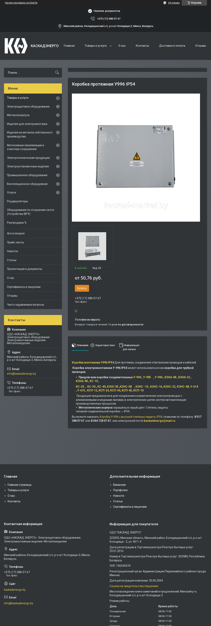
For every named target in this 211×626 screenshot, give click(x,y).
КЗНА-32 (184, 377)
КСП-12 (92, 390)
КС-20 (80, 386)
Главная (69, 45)
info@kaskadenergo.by (21, 373)
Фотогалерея (16, 233)
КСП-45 (127, 390)
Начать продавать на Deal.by (21, 2)
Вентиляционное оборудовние (27, 184)
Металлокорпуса (18, 115)
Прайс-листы (15, 242)
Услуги (11, 192)
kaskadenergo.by (15, 589)
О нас (122, 45)
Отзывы (200, 45)
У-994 (137, 377)
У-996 (159, 377)
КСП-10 (138, 390)
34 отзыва (174, 2)
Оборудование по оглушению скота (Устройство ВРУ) (30, 211)
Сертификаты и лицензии (24, 286)
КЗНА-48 (82, 381)
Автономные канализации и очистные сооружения (25, 147)
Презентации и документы (24, 269)
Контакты (142, 45)
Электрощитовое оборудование (28, 106)
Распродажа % (17, 222)
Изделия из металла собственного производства (30, 134)
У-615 (81, 390)
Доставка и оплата (172, 45)
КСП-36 (115, 390)
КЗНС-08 (127, 386)
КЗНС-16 (156, 386)
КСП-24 (104, 390)
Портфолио (120, 490)
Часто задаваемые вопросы (25, 304)
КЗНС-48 (183, 386)
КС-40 (101, 386)
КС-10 (94, 381)
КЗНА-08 (170, 377)
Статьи (11, 260)
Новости (12, 251)
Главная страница (19, 484)
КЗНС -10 (142, 386)
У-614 (194, 386)
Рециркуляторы (17, 201)
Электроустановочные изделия (28, 166)
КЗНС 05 (112, 386)
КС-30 (91, 386)
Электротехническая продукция (28, 157)
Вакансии (119, 484)
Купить (82, 288)
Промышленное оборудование (27, 175)
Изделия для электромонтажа (27, 123)
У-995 (148, 377)
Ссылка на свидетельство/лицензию (134, 586)
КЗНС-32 (169, 386)
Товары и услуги (96, 45)
